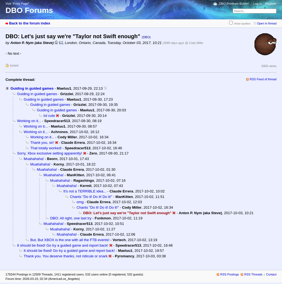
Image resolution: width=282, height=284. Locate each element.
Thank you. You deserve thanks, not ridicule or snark (66, 256)
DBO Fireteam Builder (234, 3)
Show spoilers (242, 23)
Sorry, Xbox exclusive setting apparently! (49, 153)
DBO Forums (29, 10)
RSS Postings (229, 274)
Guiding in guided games (32, 88)
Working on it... (29, 121)
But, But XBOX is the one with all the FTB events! (69, 240)
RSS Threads (253, 274)
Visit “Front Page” (17, 3)
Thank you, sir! (42, 142)
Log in (257, 3)
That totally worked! (46, 148)
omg (80, 202)
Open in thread (266, 23)
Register (270, 3)
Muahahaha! (34, 159)
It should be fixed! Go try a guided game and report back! (62, 245)
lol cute (49, 116)
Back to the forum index (29, 23)
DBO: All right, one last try (70, 218)
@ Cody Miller (194, 43)
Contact (271, 274)
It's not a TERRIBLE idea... (84, 191)
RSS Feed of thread (263, 79)
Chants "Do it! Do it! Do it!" (91, 197)
